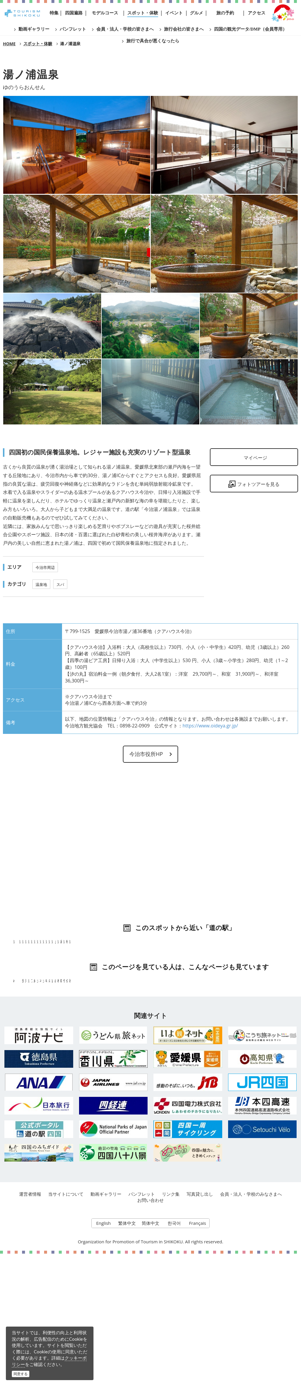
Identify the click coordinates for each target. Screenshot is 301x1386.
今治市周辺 (45, 567)
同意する (21, 1373)
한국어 (174, 1354)
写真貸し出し (200, 1323)
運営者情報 (29, 1323)
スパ (60, 584)
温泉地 (41, 584)
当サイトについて (65, 1323)
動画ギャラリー (105, 1323)
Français (197, 1354)
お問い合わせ (150, 1329)
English (103, 1354)
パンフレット (141, 1323)
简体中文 (150, 1354)
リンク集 (171, 1323)
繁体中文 (127, 1354)
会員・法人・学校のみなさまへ (251, 1323)
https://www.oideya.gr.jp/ (210, 725)
